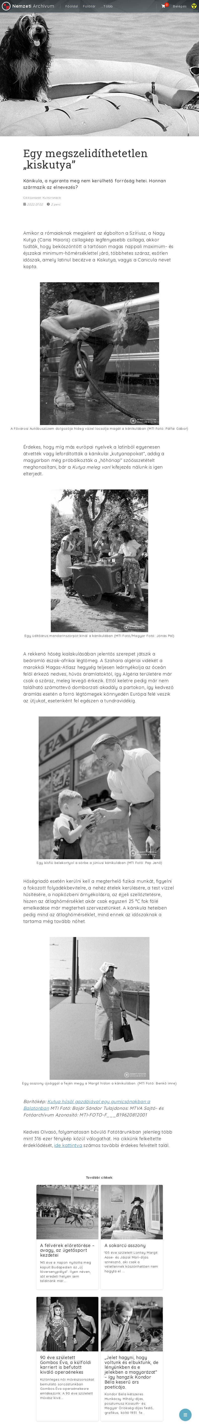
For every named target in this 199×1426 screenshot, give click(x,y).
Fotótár (89, 6)
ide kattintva (68, 1145)
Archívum (27, 6)
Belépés (180, 6)
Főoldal (71, 6)
